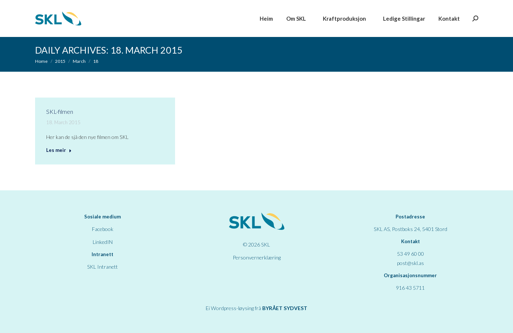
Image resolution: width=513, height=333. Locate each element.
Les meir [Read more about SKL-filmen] (59, 150)
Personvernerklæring (257, 257)
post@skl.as (410, 263)
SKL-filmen (59, 111)
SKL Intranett (102, 267)
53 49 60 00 (410, 254)
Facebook (102, 229)
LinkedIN (103, 242)
